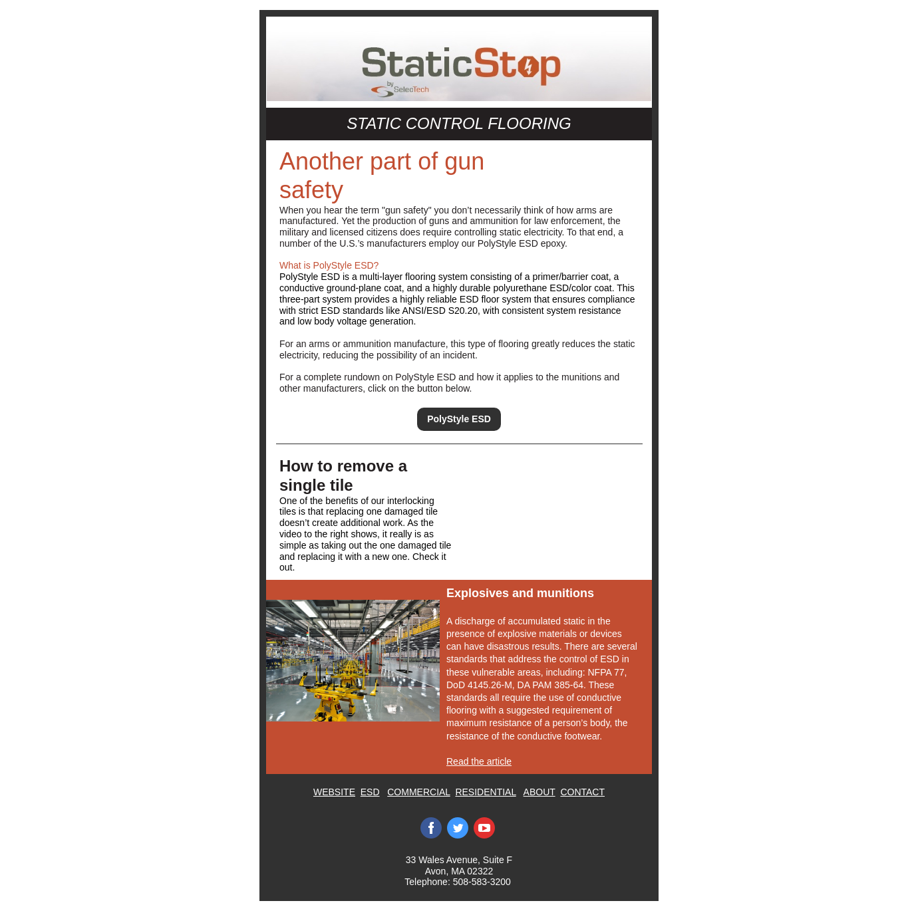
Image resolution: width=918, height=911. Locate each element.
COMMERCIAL (418, 792)
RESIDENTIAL (485, 792)
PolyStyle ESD (459, 419)
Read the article (479, 761)
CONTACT (582, 792)
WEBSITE (334, 792)
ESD (370, 792)
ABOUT (539, 792)
